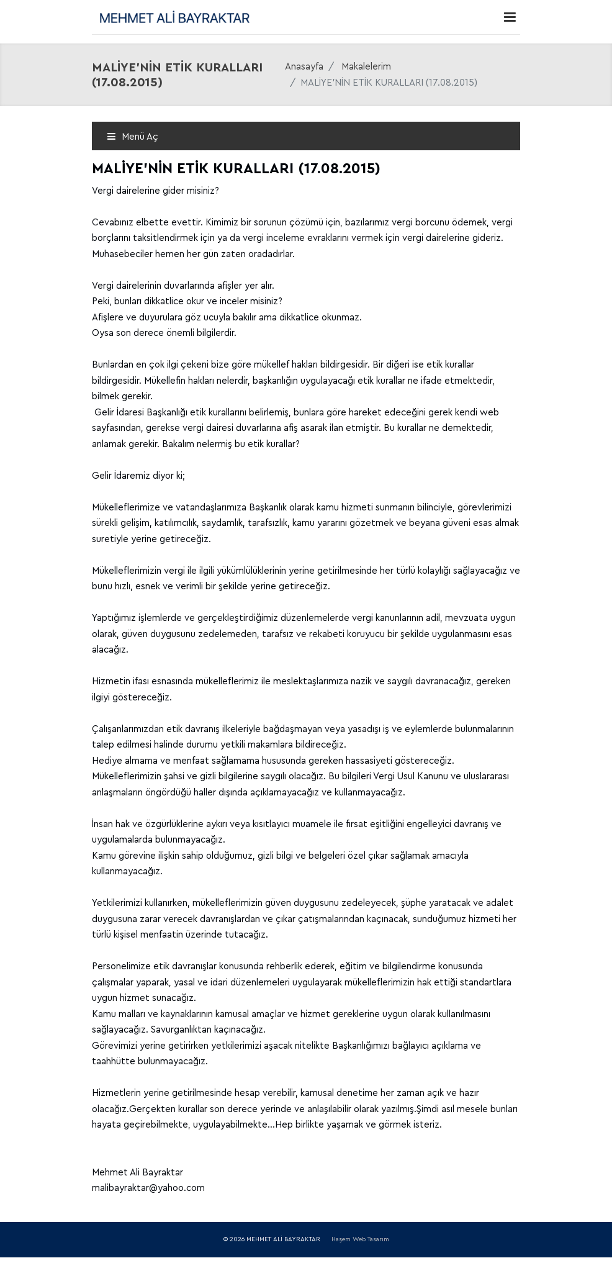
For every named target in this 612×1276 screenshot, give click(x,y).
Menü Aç (132, 137)
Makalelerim (366, 66)
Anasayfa (304, 66)
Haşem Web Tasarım (360, 1239)
